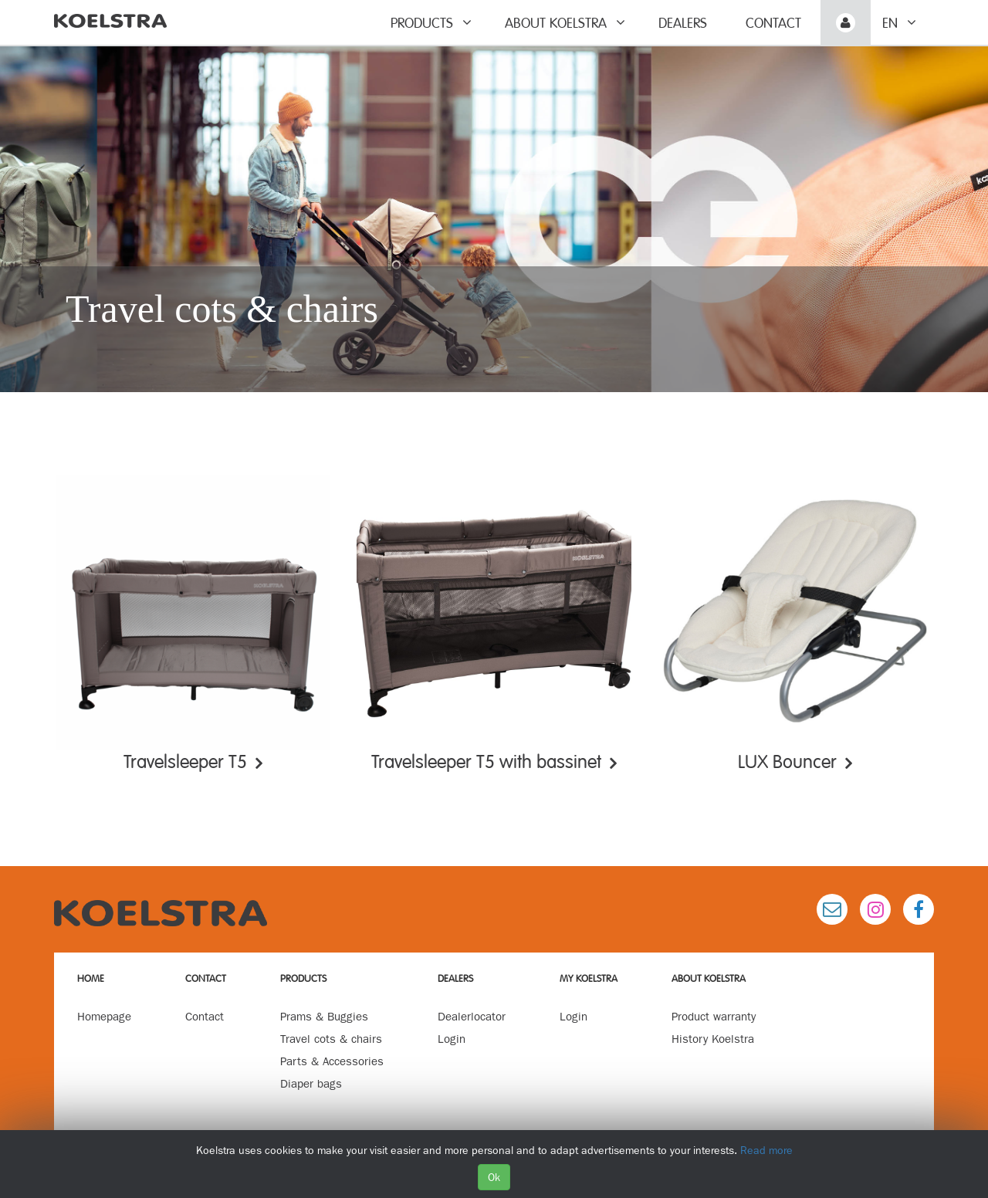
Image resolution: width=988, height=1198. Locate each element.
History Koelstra (713, 1039)
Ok (494, 1177)
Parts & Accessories (332, 1061)
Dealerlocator (472, 1017)
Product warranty (714, 1017)
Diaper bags (311, 1084)
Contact (773, 23)
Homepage (104, 1017)
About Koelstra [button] (565, 23)
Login (451, 1039)
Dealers (682, 23)
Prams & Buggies (324, 1017)
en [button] (899, 23)
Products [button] (431, 23)
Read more (766, 1150)
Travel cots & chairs (331, 1039)
